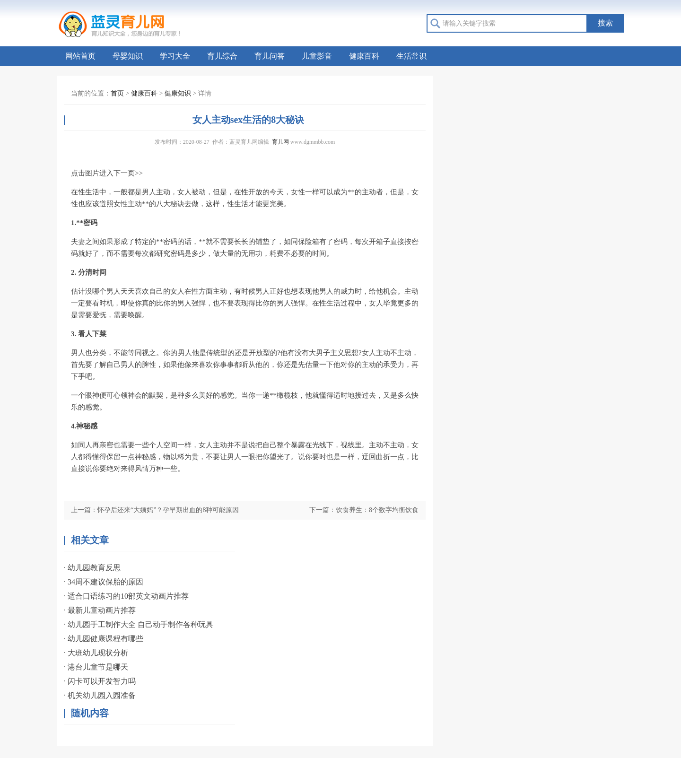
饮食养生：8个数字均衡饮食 (377, 510)
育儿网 (280, 142)
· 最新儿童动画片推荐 (100, 610)
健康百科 (364, 56)
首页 (117, 93)
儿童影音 (317, 56)
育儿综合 (222, 56)
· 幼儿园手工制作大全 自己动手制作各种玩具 (138, 624)
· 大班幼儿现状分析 (96, 653)
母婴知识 (128, 56)
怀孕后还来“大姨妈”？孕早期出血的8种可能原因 (168, 510)
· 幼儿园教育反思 (92, 568)
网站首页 (80, 56)
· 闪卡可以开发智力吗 (100, 681)
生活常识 (411, 56)
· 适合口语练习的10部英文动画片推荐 (126, 596)
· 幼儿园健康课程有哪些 (103, 639)
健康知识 (178, 93)
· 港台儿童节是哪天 (96, 667)
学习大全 (175, 56)
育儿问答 (269, 56)
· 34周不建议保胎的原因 (103, 582)
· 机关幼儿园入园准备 (100, 695)
